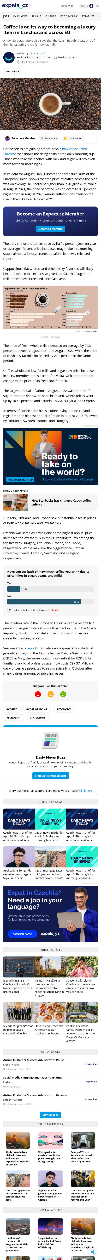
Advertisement (90, 425)
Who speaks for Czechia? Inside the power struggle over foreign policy (49, 1157)
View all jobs (50, 1115)
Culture (50, 16)
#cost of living (36, 709)
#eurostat (13, 717)
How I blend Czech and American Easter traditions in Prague (49, 1029)
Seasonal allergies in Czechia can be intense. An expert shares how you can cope (81, 986)
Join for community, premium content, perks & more (50, 220)
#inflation (37, 717)
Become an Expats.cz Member (50, 214)
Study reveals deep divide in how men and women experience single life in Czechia (17, 1158)
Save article (48, 138)
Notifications (72, 138)
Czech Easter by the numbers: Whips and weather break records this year (82, 1195)
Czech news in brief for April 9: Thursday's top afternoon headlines (80, 836)
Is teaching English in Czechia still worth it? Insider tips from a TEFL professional (18, 986)
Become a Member (50, 229)
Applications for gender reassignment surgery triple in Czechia (18, 874)
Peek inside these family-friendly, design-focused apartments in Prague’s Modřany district (80, 1033)
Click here (86, 791)
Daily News (20, 16)
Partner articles (50, 950)
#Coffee (11, 709)
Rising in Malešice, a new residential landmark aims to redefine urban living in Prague (49, 988)
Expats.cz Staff (37, 53)
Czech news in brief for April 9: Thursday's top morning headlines (80, 874)
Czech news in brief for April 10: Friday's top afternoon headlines (17, 836)
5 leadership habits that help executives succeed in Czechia (18, 1029)
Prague (36, 16)
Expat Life (88, 16)
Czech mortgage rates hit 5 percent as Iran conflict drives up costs (49, 874)
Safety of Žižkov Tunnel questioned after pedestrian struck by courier (81, 1157)
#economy (64, 709)
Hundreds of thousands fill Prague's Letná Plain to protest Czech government (17, 1244)
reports (32, 648)
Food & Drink (68, 16)
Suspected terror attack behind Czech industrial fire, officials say (49, 1243)
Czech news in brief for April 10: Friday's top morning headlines (49, 836)
